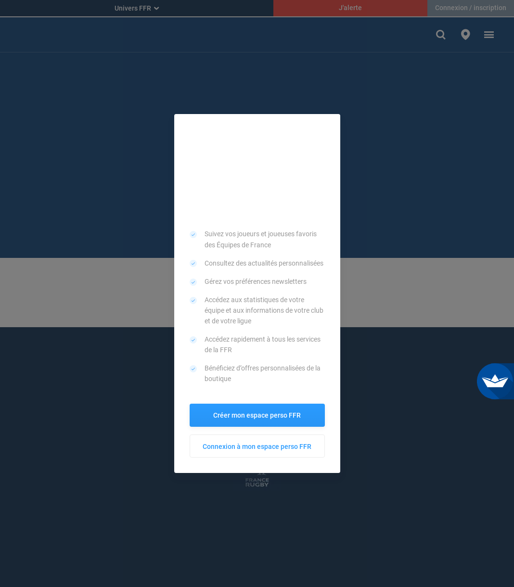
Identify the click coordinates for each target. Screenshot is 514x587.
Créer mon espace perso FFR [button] (257, 415)
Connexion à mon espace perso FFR (257, 446)
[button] (330, 124)
